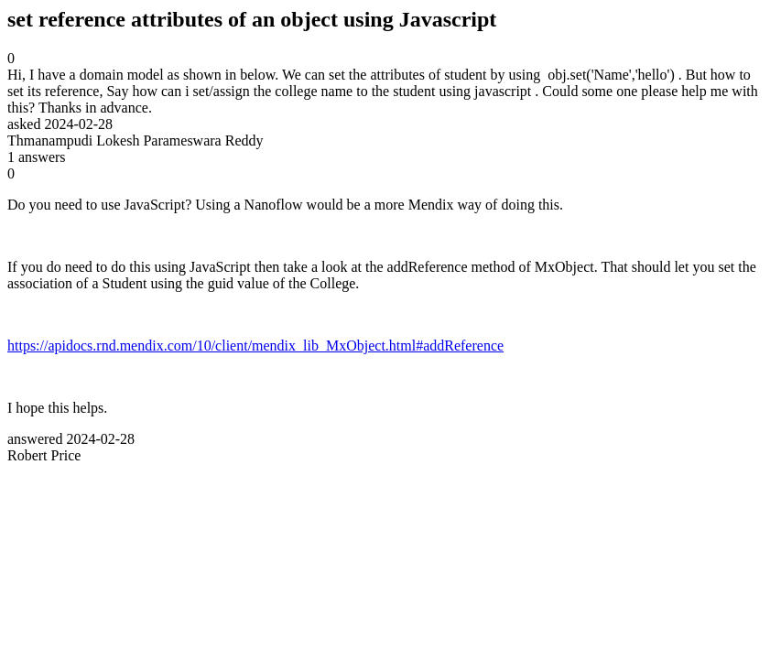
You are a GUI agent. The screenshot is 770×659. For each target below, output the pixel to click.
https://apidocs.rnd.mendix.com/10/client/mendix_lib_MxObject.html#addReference (255, 345)
